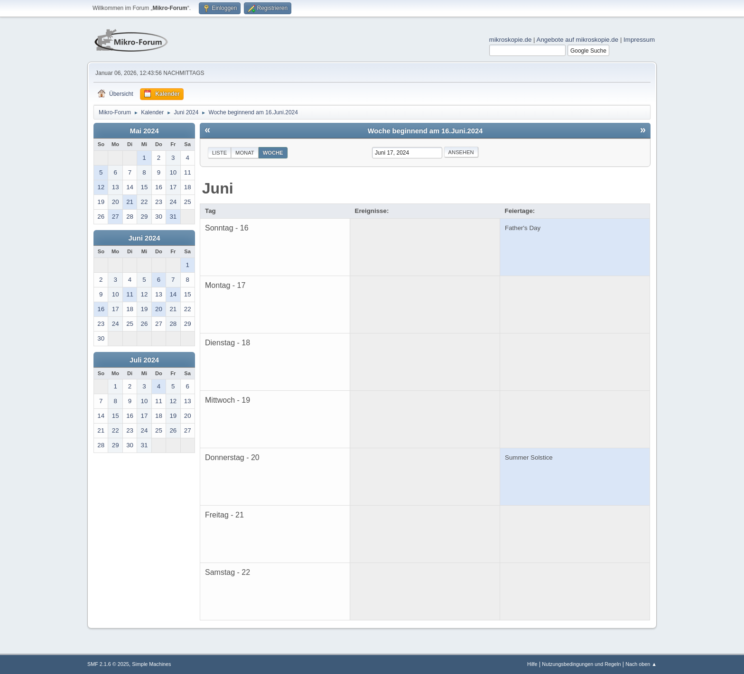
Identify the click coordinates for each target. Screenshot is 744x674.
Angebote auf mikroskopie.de (578, 39)
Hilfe (532, 664)
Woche (273, 153)
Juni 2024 (144, 238)
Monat (244, 153)
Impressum (639, 39)
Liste (219, 153)
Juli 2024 (144, 360)
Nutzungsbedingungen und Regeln (581, 664)
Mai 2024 (144, 131)
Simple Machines (151, 664)
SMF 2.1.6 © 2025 (108, 664)
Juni (217, 188)
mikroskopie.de (510, 39)
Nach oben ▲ (641, 664)
